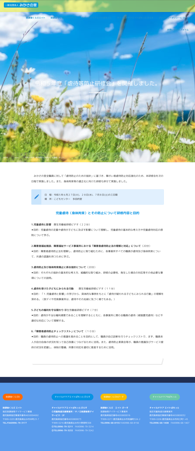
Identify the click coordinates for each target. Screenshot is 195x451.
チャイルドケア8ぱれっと (165, 396)
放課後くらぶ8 (13, 396)
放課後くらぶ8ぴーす (114, 396)
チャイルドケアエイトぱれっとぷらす (72, 396)
